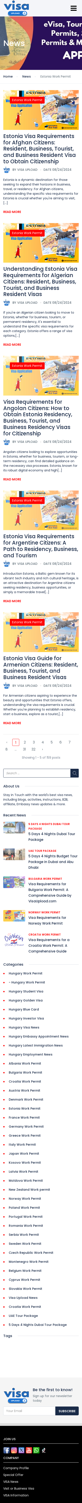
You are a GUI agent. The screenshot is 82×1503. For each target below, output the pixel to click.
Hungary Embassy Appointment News (39, 1036)
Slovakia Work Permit (25, 1289)
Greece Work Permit (25, 1135)
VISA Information (16, 1495)
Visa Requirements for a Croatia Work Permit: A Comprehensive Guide (49, 946)
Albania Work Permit (25, 1063)
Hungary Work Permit (25, 973)
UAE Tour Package (42, 851)
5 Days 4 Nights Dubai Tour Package (38, 1325)
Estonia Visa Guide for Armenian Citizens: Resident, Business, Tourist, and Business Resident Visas (40, 668)
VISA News (10, 1481)
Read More (12, 212)
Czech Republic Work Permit (31, 1252)
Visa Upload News (23, 1298)
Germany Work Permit (26, 1126)
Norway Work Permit (44, 912)
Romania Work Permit (26, 1225)
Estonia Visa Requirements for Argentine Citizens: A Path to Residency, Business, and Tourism (40, 546)
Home (8, 76)
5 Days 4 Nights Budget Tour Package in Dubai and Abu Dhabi (53, 862)
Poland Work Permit (24, 1207)
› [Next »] (42, 749)
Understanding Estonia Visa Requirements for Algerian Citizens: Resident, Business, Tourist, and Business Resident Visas (40, 281)
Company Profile (16, 1468)
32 (33, 749)
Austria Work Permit (24, 1090)
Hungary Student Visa (26, 991)
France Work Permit (24, 1117)
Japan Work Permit (24, 1153)
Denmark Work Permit (26, 1099)
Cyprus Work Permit (24, 1280)
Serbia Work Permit (24, 1234)
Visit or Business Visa (18, 1488)
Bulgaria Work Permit (45, 879)
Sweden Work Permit (25, 1243)
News (26, 76)
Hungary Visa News (24, 1027)
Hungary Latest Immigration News (36, 1045)
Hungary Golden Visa (26, 1000)
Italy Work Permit (22, 1144)
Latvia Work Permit (23, 1171)
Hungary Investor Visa (26, 1018)
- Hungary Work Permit (27, 982)
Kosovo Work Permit (25, 1162)
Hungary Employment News (30, 1054)
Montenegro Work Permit (29, 1261)
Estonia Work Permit (27, 100)
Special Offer (13, 1475)
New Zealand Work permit (29, 1189)
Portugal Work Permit (26, 1216)
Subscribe (67, 1411)
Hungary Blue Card (24, 1009)
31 (24, 749)
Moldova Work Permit (26, 1180)
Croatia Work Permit (44, 934)
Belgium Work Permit (25, 1271)
